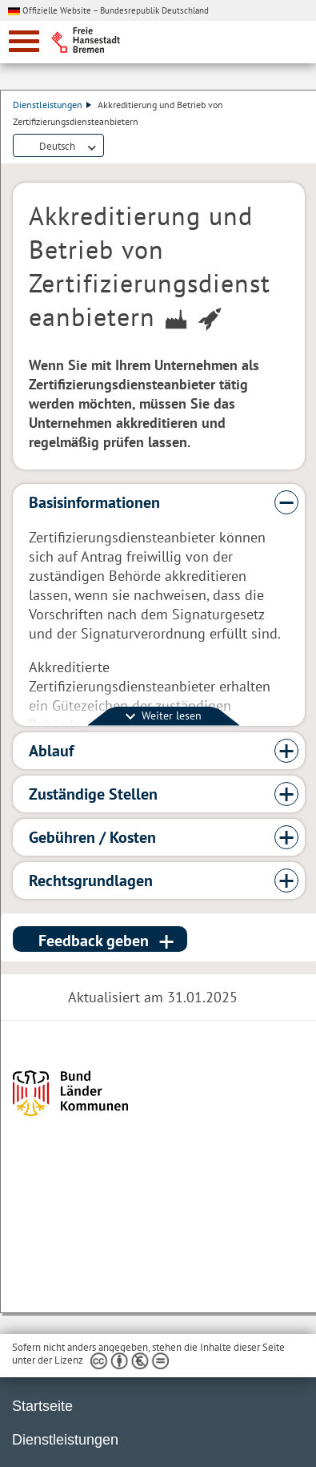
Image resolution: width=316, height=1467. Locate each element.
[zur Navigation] (24, 41)
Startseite (42, 1406)
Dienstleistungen (52, 105)
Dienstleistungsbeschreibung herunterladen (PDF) (113, 147)
